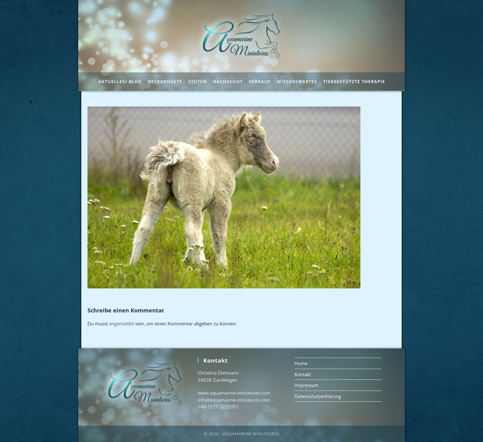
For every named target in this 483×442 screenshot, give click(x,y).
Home (300, 363)
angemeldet (121, 323)
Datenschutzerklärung (317, 396)
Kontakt (302, 374)
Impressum (306, 385)
